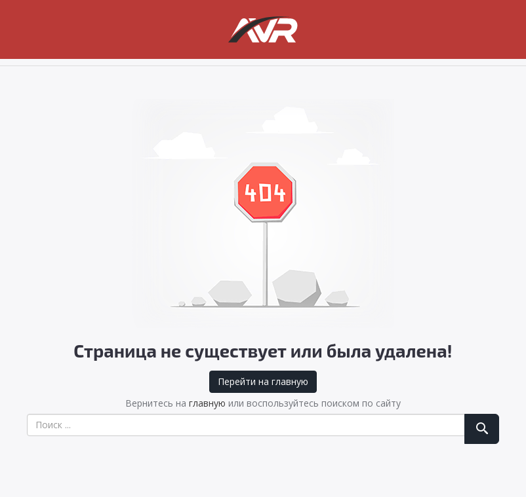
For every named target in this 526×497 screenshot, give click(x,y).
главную (207, 403)
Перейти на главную (263, 381)
